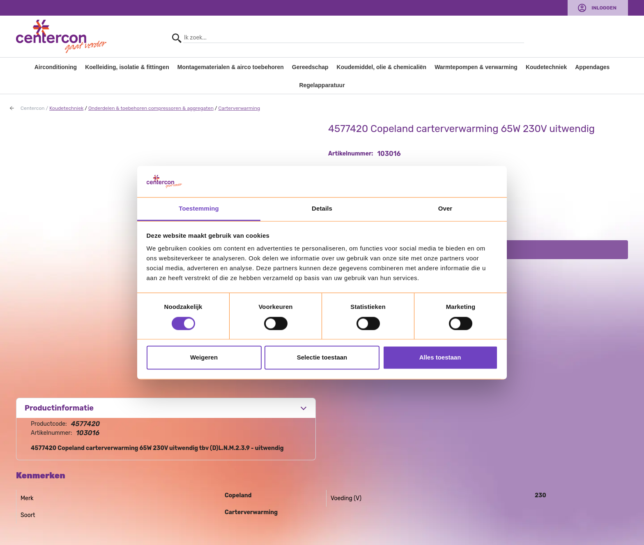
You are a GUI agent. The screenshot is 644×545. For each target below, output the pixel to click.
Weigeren (204, 357)
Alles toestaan (440, 357)
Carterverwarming (239, 108)
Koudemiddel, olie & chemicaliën (382, 67)
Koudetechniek (546, 67)
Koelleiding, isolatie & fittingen (127, 67)
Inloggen (603, 8)
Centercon (33, 108)
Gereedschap (310, 67)
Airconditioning (55, 67)
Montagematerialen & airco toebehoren (230, 67)
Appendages (592, 67)
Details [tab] (322, 208)
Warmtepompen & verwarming (476, 67)
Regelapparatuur (322, 85)
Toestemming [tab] (199, 208)
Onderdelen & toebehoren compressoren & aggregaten (151, 108)
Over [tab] (445, 208)
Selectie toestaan (322, 357)
